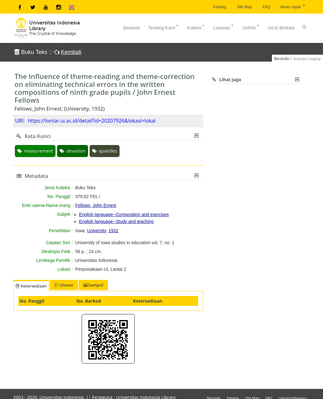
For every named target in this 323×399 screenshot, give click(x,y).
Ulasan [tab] (63, 285)
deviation (72, 151)
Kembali (71, 52)
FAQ (265, 7)
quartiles (104, 151)
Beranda (131, 27)
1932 (113, 230)
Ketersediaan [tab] (31, 286)
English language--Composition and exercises (124, 214)
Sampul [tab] (93, 285)
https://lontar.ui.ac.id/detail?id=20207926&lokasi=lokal (92, 120)
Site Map (244, 7)
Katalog (219, 7)
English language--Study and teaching (116, 221)
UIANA (251, 27)
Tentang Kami (163, 27)
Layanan (223, 27)
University (96, 230)
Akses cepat (293, 6)
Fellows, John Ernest (95, 205)
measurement (35, 151)
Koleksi (196, 27)
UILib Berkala (281, 27)
